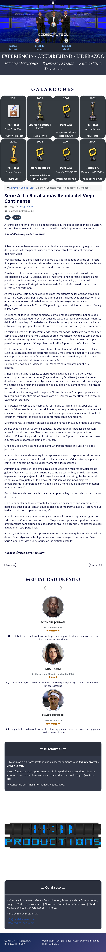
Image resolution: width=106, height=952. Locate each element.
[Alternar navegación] (53, 3)
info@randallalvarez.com (21, 919)
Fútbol (16, 217)
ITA (7, 217)
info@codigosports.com (20, 923)
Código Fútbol (26, 206)
